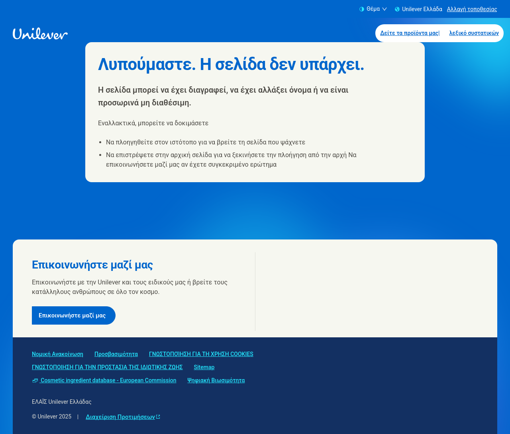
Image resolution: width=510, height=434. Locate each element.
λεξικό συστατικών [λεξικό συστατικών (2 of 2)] (474, 33)
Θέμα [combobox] (373, 9)
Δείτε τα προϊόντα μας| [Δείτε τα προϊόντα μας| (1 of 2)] (410, 33)
